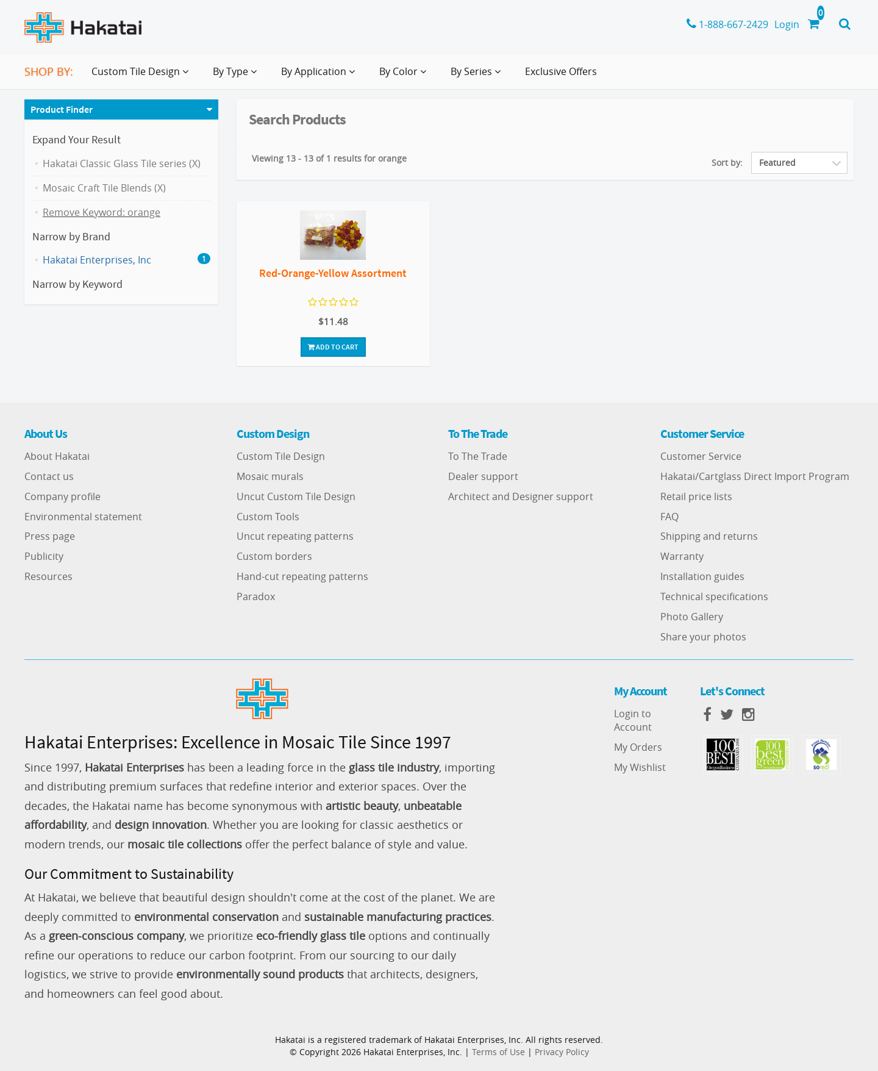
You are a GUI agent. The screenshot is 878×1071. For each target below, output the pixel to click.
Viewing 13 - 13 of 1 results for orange (329, 158)
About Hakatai (57, 456)
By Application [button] (320, 76)
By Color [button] (405, 76)
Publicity (43, 556)
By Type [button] (237, 76)
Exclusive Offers (561, 71)
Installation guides (702, 576)
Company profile (62, 496)
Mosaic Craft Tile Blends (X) (104, 188)
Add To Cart (333, 346)
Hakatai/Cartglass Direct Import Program (754, 476)
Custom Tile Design (281, 456)
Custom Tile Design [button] (142, 76)
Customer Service (700, 456)
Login (786, 24)
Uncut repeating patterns (295, 536)
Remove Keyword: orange (101, 212)
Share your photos (703, 636)
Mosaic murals (270, 476)
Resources (48, 576)
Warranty (682, 556)
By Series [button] (478, 76)
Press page (49, 536)
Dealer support (483, 476)
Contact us (49, 476)
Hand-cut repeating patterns (302, 576)
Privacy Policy (562, 1052)
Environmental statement (83, 516)
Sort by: (727, 162)
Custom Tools (268, 516)
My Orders (638, 747)
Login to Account (633, 720)
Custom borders (274, 556)
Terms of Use (498, 1052)
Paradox (256, 596)
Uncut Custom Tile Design (296, 496)
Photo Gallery (691, 616)
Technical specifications (714, 596)
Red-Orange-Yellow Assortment (333, 273)
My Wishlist (640, 767)
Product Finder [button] (61, 109)
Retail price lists (696, 496)
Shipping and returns (709, 536)
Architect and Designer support (520, 496)
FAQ (669, 516)
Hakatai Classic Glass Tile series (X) (122, 163)
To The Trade (477, 456)
